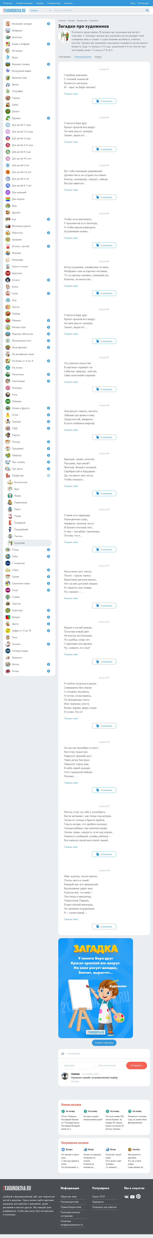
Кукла (11, 286)
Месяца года (27, 327)
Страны (12, 597)
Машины (27, 320)
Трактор (13, 603)
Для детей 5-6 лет (18, 172)
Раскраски (7, 3)
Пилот (14, 509)
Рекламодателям (70, 1205)
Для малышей (15, 192)
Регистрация (143, 3)
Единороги (98, 1205)
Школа (27, 664)
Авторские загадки (27, 23)
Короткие (13, 273)
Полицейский (17, 529)
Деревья (27, 118)
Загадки (39, 3)
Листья (12, 307)
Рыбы (27, 556)
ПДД (27, 428)
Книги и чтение (16, 266)
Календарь (14, 259)
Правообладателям (71, 1210)
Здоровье (13, 239)
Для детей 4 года (18, 151)
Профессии (28, 475)
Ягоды (27, 671)
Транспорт (27, 610)
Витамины (14, 50)
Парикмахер (17, 502)
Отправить (137, 1069)
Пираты (12, 435)
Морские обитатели (27, 334)
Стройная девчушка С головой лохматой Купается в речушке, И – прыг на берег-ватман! (104, 86)
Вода (11, 57)
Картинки (68, 3)
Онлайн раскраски (24, 3)
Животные (27, 232)
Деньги (12, 111)
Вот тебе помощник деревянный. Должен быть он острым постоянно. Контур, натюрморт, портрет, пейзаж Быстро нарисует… (104, 182)
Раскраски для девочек (104, 1210)
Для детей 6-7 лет (18, 185)
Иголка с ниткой (27, 246)
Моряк (14, 495)
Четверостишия (16, 650)
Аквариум (13, 30)
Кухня (27, 293)
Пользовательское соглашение (70, 1218)
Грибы (11, 104)
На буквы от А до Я (27, 361)
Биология (13, 37)
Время (12, 84)
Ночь (11, 394)
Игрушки (13, 253)
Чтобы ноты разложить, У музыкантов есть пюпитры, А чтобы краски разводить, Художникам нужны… (104, 230)
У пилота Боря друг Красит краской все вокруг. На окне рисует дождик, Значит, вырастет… (104, 134)
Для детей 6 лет (17, 178)
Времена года (27, 77)
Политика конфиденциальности (72, 1226)
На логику (14, 367)
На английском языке (19, 354)
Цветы (27, 623)
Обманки (13, 401)
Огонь (27, 414)
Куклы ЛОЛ (98, 1200)
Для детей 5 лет (17, 165)
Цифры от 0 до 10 (27, 630)
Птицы (27, 549)
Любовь (12, 313)
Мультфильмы (27, 347)
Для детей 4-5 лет (18, 158)
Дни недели (14, 199)
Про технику (27, 462)
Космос (27, 280)
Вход (133, 3)
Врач (13, 489)
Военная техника (27, 64)
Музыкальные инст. (27, 340)
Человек (27, 644)
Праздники (27, 448)
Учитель (15, 536)
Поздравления (53, 3)
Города (12, 98)
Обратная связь (69, 1200)
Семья (27, 570)
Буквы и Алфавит (27, 44)
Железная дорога (17, 226)
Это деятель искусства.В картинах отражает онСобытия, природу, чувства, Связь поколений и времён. (104, 375)
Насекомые (27, 374)
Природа (27, 455)
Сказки (27, 576)
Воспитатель (17, 482)
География (14, 91)
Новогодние (27, 381)
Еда (27, 219)
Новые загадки (71, 1108)
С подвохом (15, 563)
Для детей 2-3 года (19, 131)
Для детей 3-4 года (19, 145)
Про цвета (27, 468)
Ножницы (13, 387)
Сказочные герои (27, 583)
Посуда (27, 441)
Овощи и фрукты (27, 408)
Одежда (27, 421)
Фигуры (27, 617)
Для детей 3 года (18, 138)
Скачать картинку (104, 1046)
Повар (14, 516)
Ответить (75, 1085)
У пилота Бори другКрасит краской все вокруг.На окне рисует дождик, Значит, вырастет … (104, 327)
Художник (16, 543)
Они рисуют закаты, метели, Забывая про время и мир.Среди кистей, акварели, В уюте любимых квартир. (104, 423)
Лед (10, 300)
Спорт (27, 590)
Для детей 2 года (18, 125)
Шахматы (13, 657)
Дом (11, 205)
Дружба (12, 212)
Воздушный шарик (18, 71)
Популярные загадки (74, 1146)
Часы (11, 637)
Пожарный (16, 522)
